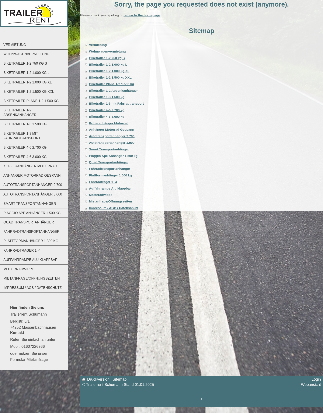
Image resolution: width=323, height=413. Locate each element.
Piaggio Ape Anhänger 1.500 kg (113, 156)
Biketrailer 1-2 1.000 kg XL (109, 71)
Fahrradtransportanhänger (109, 168)
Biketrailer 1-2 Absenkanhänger (113, 90)
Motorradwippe (100, 195)
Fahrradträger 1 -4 (103, 182)
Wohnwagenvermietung (107, 51)
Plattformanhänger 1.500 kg (110, 175)
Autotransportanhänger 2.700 (112, 136)
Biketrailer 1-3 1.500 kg (106, 97)
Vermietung (98, 45)
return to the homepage (142, 15)
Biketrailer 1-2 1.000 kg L (108, 64)
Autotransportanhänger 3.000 (112, 142)
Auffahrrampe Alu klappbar (110, 188)
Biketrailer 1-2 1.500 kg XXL (110, 77)
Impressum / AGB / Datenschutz (113, 208)
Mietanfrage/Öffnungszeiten (110, 201)
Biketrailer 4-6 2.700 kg (106, 110)
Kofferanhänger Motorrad (108, 123)
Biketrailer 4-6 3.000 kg (106, 116)
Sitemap (119, 379)
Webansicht (311, 385)
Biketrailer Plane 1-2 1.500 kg (111, 84)
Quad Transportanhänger (108, 162)
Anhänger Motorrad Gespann (111, 129)
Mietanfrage (37, 360)
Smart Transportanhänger (109, 149)
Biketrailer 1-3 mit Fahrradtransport (116, 103)
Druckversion (96, 379)
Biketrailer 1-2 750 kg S (107, 58)
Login (316, 379)
